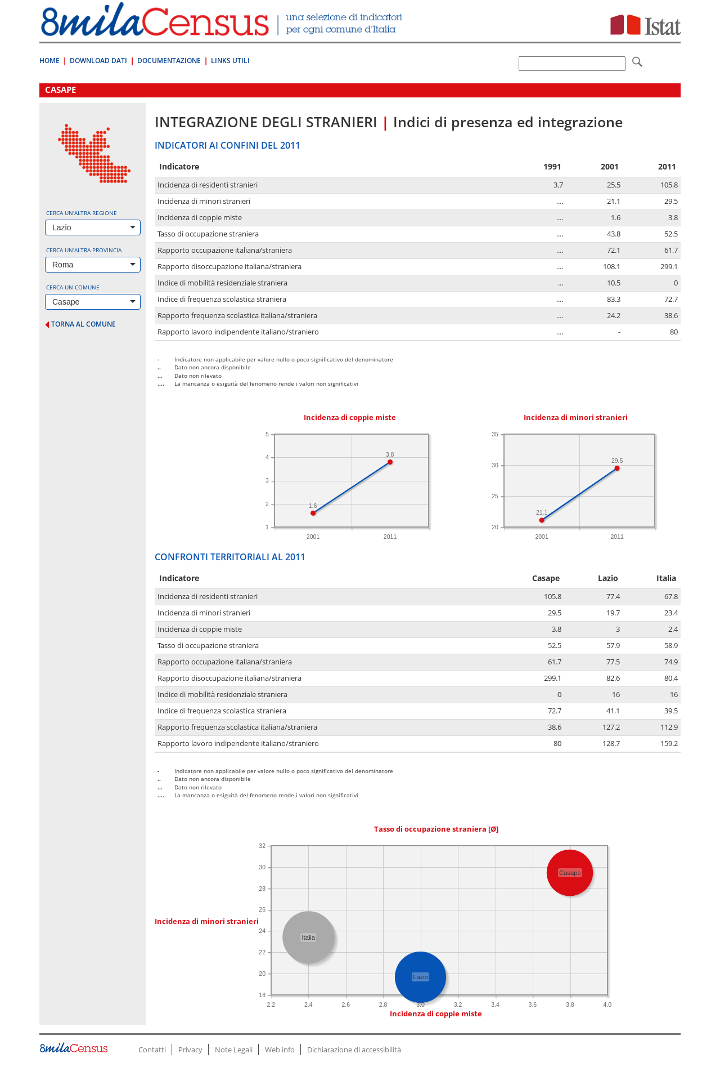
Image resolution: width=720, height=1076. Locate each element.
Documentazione (169, 60)
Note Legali (234, 1049)
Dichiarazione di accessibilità (354, 1049)
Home (49, 60)
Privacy (190, 1049)
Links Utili (230, 60)
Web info (280, 1049)
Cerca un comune (73, 287)
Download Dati (98, 60)
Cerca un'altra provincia (84, 250)
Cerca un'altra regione (81, 213)
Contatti (152, 1049)
